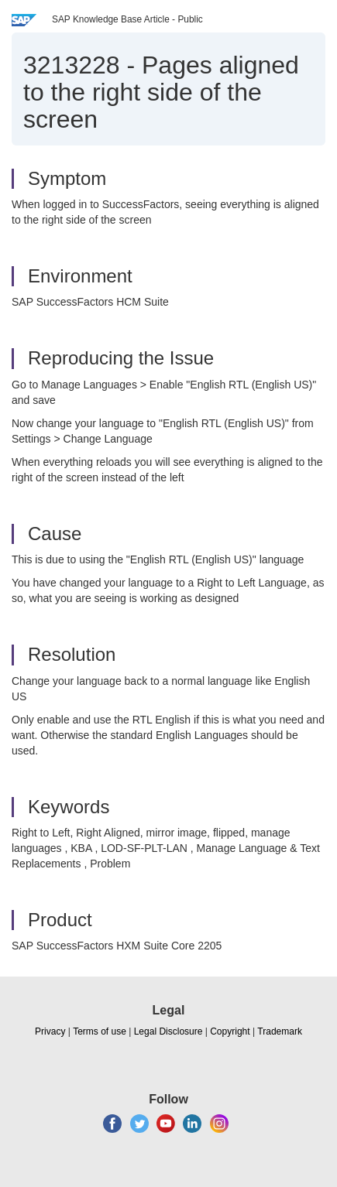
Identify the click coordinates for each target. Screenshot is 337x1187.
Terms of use (99, 1031)
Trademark (279, 1031)
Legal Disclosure (168, 1031)
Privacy (50, 1031)
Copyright (229, 1031)
